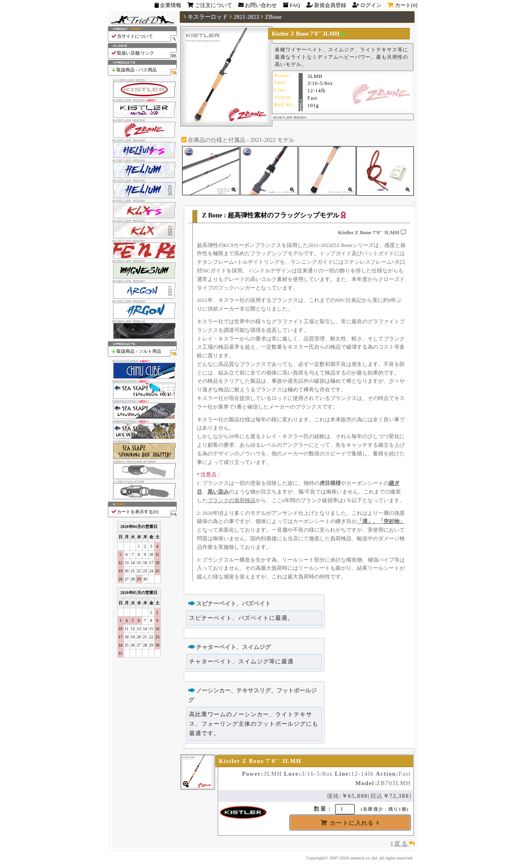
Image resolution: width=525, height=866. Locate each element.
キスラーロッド (207, 17)
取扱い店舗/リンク (144, 53)
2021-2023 (246, 17)
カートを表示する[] (144, 511)
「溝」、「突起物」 (381, 521)
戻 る (404, 843)
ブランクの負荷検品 (232, 500)
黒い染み (218, 492)
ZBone (273, 17)
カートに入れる (349, 823)
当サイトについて (144, 36)
